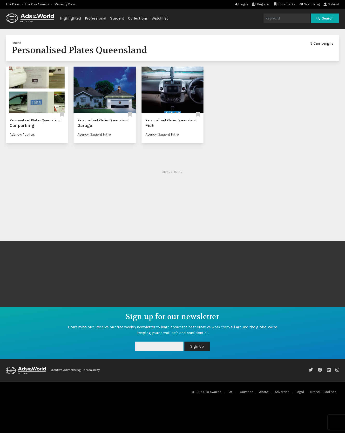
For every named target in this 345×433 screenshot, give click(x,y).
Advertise (282, 392)
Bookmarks (285, 4)
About (264, 392)
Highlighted (70, 18)
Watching (309, 4)
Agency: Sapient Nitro (94, 134)
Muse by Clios (65, 4)
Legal (300, 392)
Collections (138, 18)
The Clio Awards (37, 4)
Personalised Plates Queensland (35, 120)
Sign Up (197, 346)
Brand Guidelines (323, 392)
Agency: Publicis (22, 134)
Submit (331, 4)
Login (241, 4)
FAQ (231, 392)
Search (325, 18)
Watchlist (160, 18)
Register (261, 4)
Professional (95, 18)
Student (117, 18)
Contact (246, 392)
